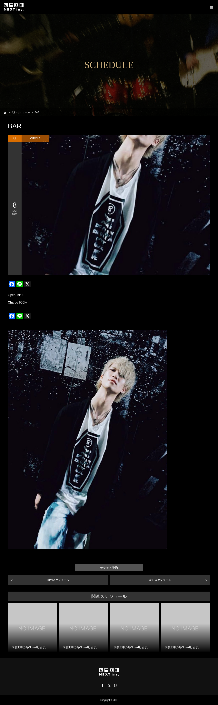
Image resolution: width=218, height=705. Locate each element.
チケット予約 (109, 567)
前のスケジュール (58, 579)
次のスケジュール (160, 579)
